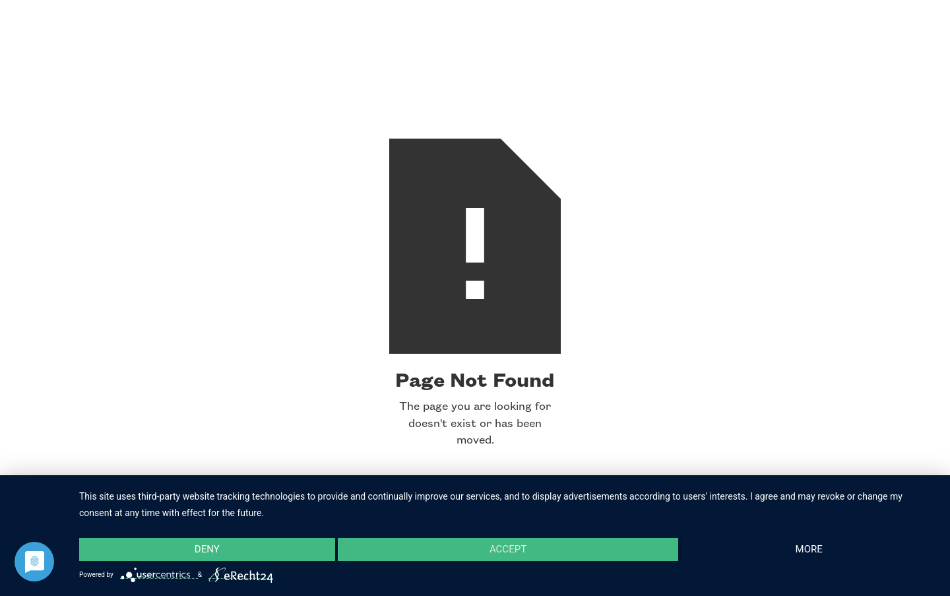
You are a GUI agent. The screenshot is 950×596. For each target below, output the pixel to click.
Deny (207, 549)
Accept (508, 549)
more (809, 549)
